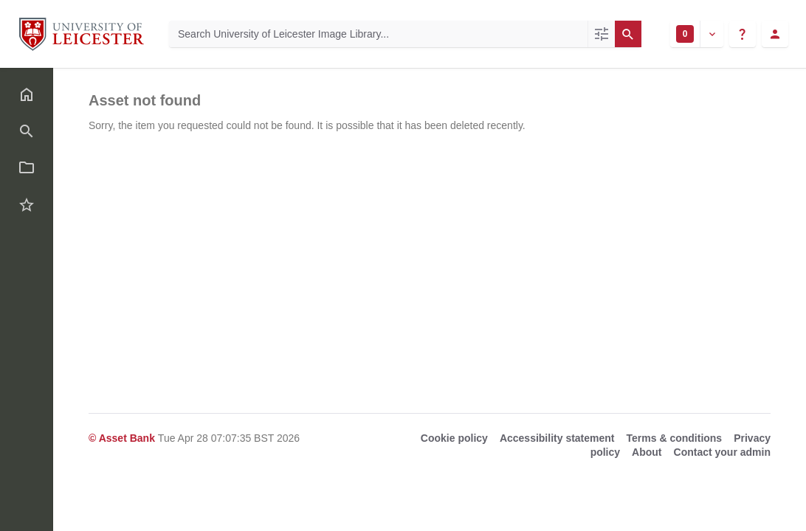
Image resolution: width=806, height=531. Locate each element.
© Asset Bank (123, 438)
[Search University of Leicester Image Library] (378, 34)
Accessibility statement (557, 438)
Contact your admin (722, 452)
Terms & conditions (675, 438)
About (646, 452)
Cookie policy (454, 438)
